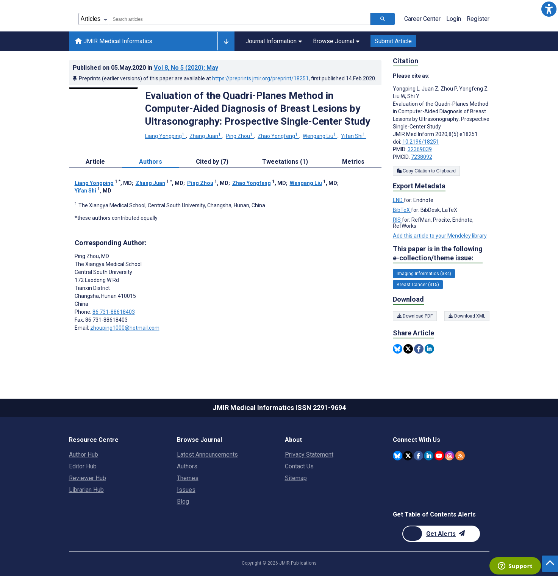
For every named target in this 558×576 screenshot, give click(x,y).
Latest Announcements (207, 454)
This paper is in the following (438, 254)
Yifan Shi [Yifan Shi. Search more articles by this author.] (353, 136)
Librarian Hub (86, 489)
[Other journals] (225, 41)
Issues (186, 489)
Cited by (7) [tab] (212, 161)
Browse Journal (336, 41)
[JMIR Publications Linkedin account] (428, 455)
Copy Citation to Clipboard (426, 171)
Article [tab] (95, 161)
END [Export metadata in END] (398, 200)
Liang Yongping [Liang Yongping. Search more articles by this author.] (165, 136)
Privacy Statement (309, 454)
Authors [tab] (150, 161)
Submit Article (393, 41)
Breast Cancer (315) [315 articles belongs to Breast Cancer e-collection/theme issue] (418, 284)
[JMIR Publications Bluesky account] (397, 455)
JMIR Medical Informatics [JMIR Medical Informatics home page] (113, 41)
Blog (183, 501)
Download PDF (415, 316)
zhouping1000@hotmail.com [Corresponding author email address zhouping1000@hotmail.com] (124, 328)
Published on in (145, 67)
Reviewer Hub (87, 478)
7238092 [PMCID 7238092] (421, 157)
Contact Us (299, 466)
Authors (187, 466)
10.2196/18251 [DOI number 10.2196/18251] (420, 142)
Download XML (467, 316)
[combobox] (239, 19)
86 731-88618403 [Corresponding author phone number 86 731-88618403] (113, 312)
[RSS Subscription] (460, 455)
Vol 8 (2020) (186, 67)
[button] (549, 9)
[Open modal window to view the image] (103, 88)
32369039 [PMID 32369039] (420, 149)
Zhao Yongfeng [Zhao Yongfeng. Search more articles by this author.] (278, 136)
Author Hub (83, 454)
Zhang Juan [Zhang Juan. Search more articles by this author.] (205, 136)
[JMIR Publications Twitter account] (408, 455)
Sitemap (296, 478)
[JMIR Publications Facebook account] (418, 455)
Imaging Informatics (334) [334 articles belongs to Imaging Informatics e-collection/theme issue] (424, 273)
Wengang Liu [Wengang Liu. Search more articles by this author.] (320, 136)
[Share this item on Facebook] (419, 349)
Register (478, 18)
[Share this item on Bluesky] (397, 349)
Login (453, 18)
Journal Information (273, 41)
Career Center (422, 18)
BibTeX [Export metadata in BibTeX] (402, 210)
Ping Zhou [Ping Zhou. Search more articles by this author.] (240, 136)
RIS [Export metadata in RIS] (397, 220)
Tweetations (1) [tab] (285, 161)
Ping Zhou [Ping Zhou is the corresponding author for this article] (92, 256)
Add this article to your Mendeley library (440, 236)
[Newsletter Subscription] (441, 534)
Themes (188, 478)
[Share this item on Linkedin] (429, 349)
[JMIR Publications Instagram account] (449, 455)
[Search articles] (382, 19)
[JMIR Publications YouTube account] (439, 455)
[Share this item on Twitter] (408, 349)
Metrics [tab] (353, 161)
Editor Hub (83, 466)
